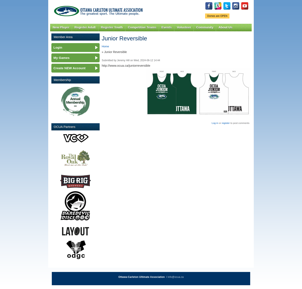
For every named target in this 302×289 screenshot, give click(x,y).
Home (105, 46)
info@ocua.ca (176, 277)
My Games (61, 58)
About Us (225, 27)
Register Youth (112, 27)
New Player (61, 27)
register (226, 123)
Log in (215, 123)
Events (166, 27)
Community (204, 27)
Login (57, 47)
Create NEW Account (69, 68)
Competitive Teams (142, 27)
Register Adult (85, 27)
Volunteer (184, 27)
